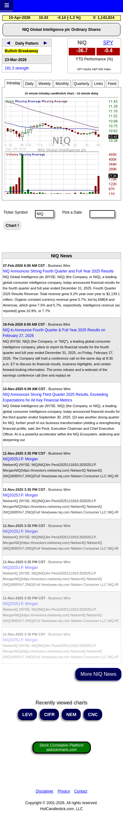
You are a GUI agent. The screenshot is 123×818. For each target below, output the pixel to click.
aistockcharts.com (61, 747)
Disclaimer (44, 791)
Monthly (62, 83)
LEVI (27, 714)
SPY (108, 42)
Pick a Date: (70, 212)
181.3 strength (17, 68)
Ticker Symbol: (15, 212)
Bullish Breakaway (21, 51)
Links (98, 83)
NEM (71, 714)
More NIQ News (98, 674)
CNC (93, 714)
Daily (29, 83)
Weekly (44, 83)
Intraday (13, 83)
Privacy (64, 791)
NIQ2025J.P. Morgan (20, 459)
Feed (112, 83)
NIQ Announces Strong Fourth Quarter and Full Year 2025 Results (58, 271)
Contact (80, 791)
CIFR (49, 714)
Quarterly (81, 83)
